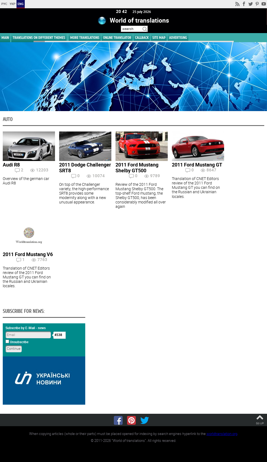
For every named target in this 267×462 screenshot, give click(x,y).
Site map (158, 38)
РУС (4, 4)
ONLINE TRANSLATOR (117, 38)
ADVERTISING (178, 38)
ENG (21, 4)
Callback (141, 38)
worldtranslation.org (222, 433)
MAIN (5, 38)
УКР (12, 4)
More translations (84, 38)
